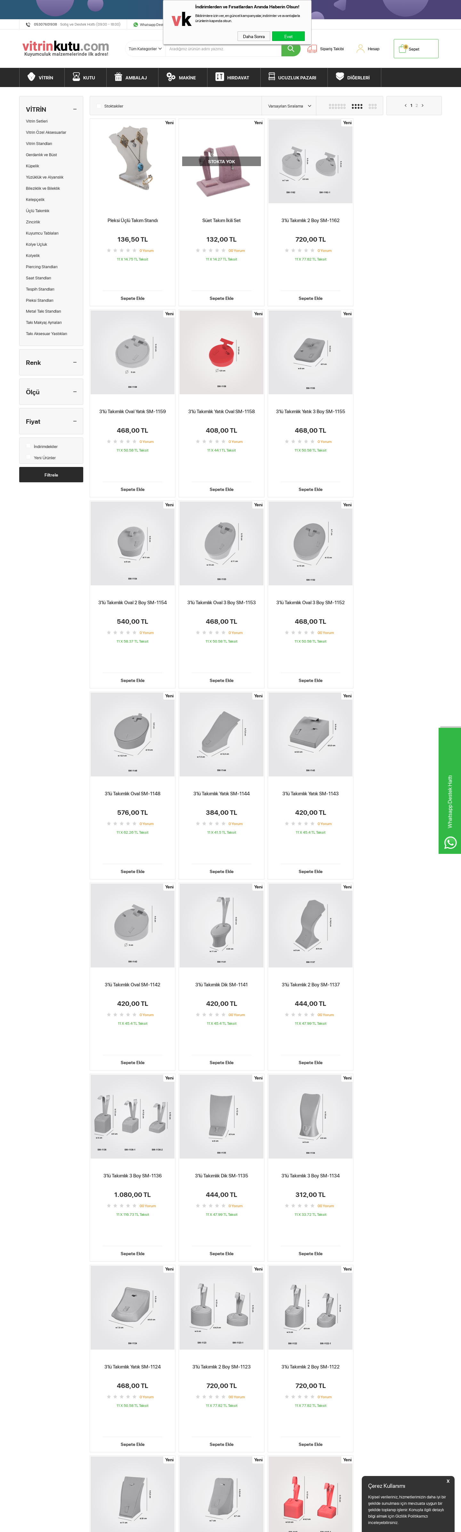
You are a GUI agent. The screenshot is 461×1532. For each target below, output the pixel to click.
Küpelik (32, 165)
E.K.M (183, 1504)
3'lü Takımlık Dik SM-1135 (132, 901)
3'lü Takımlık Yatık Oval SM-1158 (132, 391)
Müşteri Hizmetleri (250, 1388)
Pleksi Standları (39, 300)
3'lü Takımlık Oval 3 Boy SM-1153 (399, 391)
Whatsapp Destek (153, 24)
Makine (29, 1414)
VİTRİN (46, 77)
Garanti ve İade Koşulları (114, 1414)
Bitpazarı (30, 1432)
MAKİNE (187, 77)
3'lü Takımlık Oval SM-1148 (221, 561)
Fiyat (33, 421)
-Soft (201, 1523)
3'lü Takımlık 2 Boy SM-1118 (399, 1072)
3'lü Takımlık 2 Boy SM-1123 (399, 901)
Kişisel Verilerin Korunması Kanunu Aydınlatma (123, 1437)
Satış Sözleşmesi (108, 1405)
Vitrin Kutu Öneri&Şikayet (256, 1405)
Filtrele (51, 474)
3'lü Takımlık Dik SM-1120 (310, 1072)
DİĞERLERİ (358, 77)
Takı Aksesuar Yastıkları (46, 333)
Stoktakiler (109, 104)
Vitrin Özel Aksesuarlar (46, 132)
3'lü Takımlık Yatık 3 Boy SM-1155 (221, 391)
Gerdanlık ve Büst (41, 154)
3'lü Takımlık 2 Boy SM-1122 (132, 1072)
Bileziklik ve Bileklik (43, 188)
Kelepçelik (35, 199)
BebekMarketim (334, 1376)
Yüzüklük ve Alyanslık (44, 177)
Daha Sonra (254, 36)
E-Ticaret (214, 1523)
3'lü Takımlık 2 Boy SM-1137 (310, 731)
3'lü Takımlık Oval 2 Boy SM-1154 (310, 391)
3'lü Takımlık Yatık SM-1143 (399, 561)
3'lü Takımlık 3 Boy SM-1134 (221, 901)
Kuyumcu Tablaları (42, 233)
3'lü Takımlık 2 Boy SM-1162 (310, 220)
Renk (33, 362)
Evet (288, 36)
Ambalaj (29, 1405)
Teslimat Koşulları (108, 1388)
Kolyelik (33, 255)
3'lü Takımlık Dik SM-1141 (221, 731)
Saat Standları (38, 277)
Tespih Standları (40, 289)
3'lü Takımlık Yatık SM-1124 (310, 901)
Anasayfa (171, 1388)
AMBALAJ (136, 77)
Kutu (26, 1397)
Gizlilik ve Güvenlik (109, 1423)
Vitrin (27, 1388)
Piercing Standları (42, 266)
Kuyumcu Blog (176, 1432)
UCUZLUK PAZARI (297, 77)
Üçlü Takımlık (37, 210)
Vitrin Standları (39, 143)
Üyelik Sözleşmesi (109, 1397)
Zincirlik (33, 221)
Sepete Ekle (132, 276)
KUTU (89, 77)
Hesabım (171, 1397)
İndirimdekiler (42, 445)
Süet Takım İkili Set (221, 220)
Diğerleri (29, 1441)
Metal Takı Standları (43, 311)
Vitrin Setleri (37, 121)
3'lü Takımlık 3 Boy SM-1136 (399, 731)
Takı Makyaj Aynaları (44, 322)
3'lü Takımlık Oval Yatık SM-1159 (399, 220)
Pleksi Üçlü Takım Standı (132, 220)
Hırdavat (29, 1423)
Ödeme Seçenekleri (251, 1397)
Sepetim (170, 1405)
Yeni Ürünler (41, 456)
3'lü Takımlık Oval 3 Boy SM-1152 (132, 561)
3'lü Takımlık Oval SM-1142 (132, 731)
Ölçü (33, 392)
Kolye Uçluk (36, 244)
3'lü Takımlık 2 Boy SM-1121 (221, 1072)
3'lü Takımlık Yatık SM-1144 (310, 561)
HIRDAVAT (238, 77)
